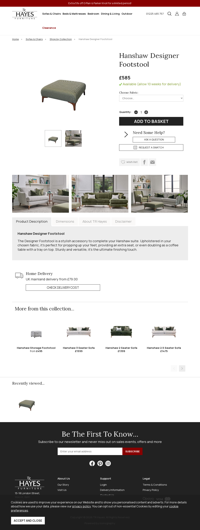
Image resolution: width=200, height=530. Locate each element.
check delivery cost (63, 287)
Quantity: (125, 112)
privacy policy (81, 506)
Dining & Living (110, 13)
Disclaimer (123, 221)
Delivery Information (112, 490)
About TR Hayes (95, 221)
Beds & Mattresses (74, 13)
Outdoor (126, 13)
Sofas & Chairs (51, 13)
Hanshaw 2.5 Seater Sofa (164, 348)
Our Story (63, 484)
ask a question (154, 139)
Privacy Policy (151, 490)
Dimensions (65, 221)
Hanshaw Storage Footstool (36, 348)
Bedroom (93, 13)
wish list (132, 162)
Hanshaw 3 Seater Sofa (79, 348)
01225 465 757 (155, 13)
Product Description (32, 221)
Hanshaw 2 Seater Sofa (121, 348)
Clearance (49, 28)
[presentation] (174, 368)
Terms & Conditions (155, 484)
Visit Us (62, 490)
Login (103, 484)
